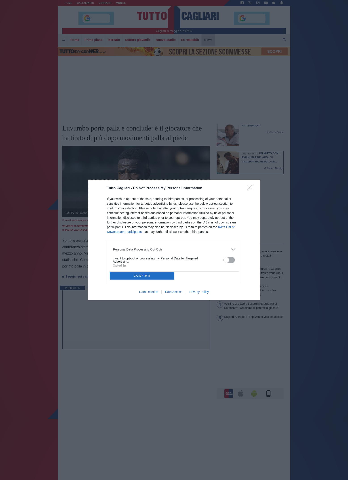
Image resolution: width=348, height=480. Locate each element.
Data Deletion (148, 292)
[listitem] (174, 249)
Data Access (173, 292)
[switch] (229, 260)
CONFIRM (142, 275)
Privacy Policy (199, 292)
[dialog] (174, 240)
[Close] (251, 188)
